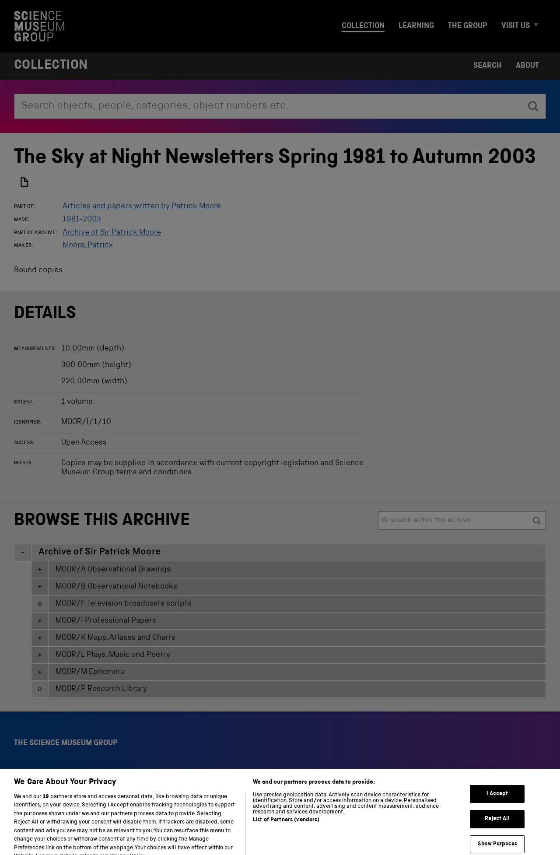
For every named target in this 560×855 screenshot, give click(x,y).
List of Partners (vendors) (286, 838)
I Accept (497, 812)
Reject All (497, 837)
